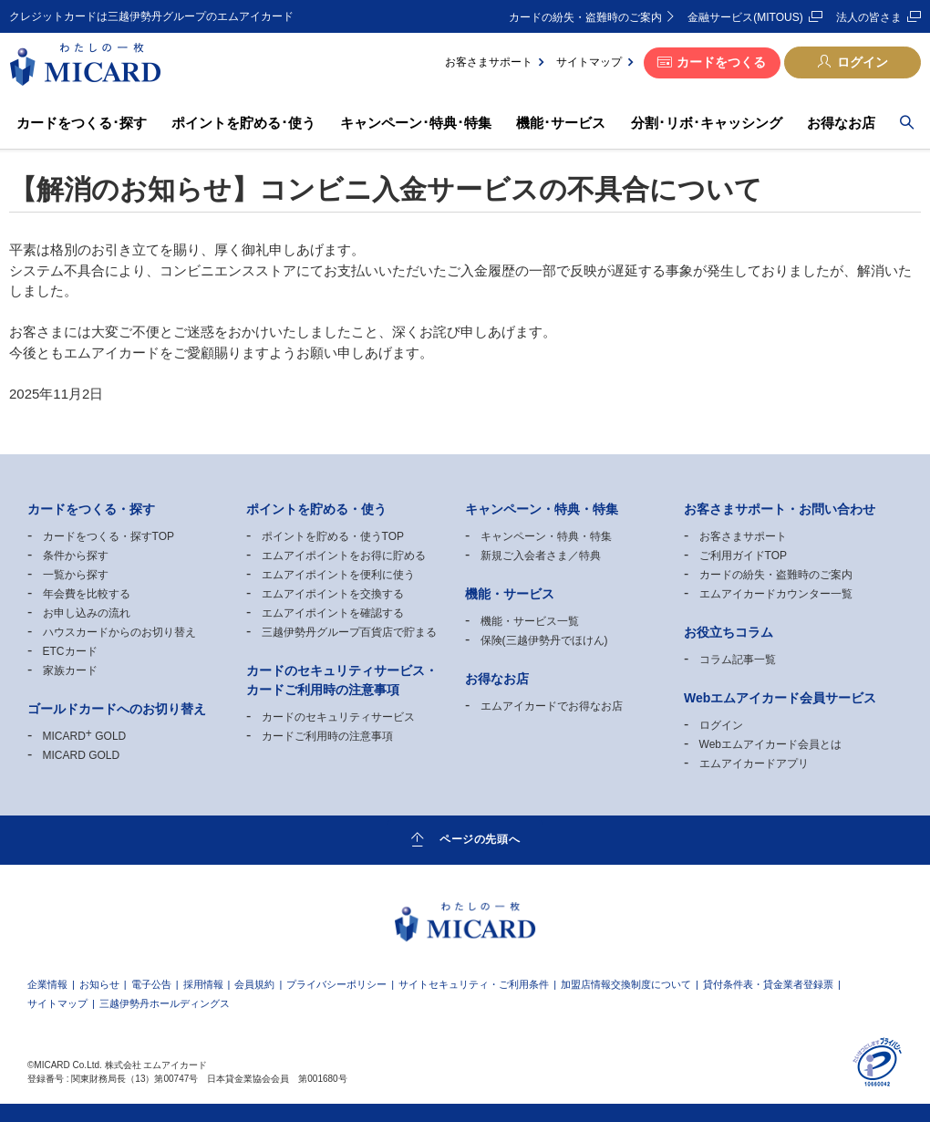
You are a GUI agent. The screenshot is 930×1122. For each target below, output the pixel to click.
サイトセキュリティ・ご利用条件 (473, 985)
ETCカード (70, 651)
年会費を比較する (86, 593)
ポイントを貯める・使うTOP (333, 536)
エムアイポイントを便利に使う (338, 574)
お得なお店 (841, 122)
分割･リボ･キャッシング (706, 122)
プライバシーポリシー (336, 985)
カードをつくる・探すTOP (108, 536)
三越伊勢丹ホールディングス (164, 1004)
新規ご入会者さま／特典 (540, 555)
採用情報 (203, 985)
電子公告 (151, 985)
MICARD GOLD (85, 736)
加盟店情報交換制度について (626, 985)
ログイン (862, 62)
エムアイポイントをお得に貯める (344, 555)
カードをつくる (721, 62)
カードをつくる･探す (81, 122)
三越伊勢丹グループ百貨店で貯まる (349, 632)
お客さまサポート (488, 62)
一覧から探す (75, 574)
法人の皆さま (869, 17)
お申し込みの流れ (86, 613)
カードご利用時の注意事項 (327, 736)
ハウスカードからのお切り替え (119, 632)
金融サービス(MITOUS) (744, 17)
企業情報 (47, 985)
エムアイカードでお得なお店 (551, 706)
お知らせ (99, 985)
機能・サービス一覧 (529, 621)
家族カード (70, 670)
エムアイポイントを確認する (333, 613)
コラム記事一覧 (737, 659)
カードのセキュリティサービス (338, 717)
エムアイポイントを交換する (333, 593)
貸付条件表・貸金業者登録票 (768, 985)
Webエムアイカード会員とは (770, 744)
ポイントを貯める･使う (243, 122)
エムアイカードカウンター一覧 (775, 593)
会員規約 (254, 985)
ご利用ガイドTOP (743, 555)
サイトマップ (589, 62)
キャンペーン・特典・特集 (546, 536)
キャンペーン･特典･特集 (415, 122)
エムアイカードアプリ (754, 763)
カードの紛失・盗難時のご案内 (585, 17)
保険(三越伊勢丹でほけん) (544, 640)
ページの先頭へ (479, 839)
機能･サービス (560, 122)
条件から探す (75, 555)
